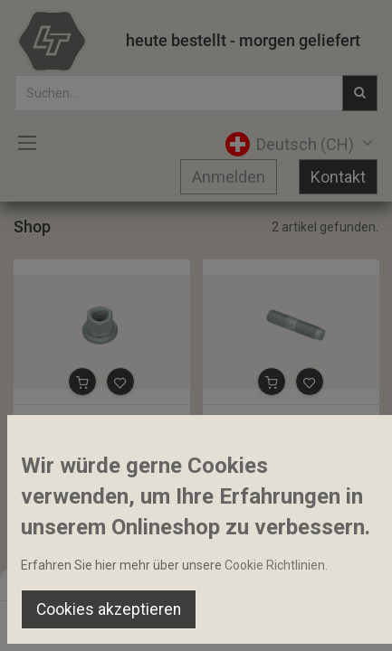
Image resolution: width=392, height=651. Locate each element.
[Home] (60, 620)
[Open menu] (196, 625)
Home (341, 564)
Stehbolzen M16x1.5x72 (279, 420)
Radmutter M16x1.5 (78, 420)
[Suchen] (128, 620)
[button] (82, 381)
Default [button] (297, 583)
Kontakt (338, 176)
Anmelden (228, 176)
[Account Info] (332, 620)
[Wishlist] (264, 620)
